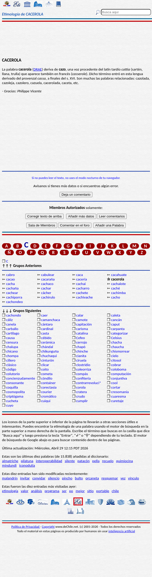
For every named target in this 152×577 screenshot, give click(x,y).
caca (79, 274)
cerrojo (81, 342)
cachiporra (14, 297)
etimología (10, 491)
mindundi (9, 465)
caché (115, 288)
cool (114, 383)
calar (79, 315)
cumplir (82, 401)
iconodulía (27, 465)
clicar (45, 365)
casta (45, 333)
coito (45, 369)
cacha (10, 283)
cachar (46, 288)
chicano (12, 351)
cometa (47, 374)
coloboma (118, 369)
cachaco (47, 283)
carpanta (117, 329)
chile (115, 491)
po (71, 491)
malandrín (10, 478)
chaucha (117, 347)
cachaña (12, 288)
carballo (12, 329)
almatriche (10, 461)
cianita (81, 356)
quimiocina (124, 461)
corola (81, 387)
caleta (115, 315)
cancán (116, 320)
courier (46, 392)
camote (82, 320)
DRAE (38, 69)
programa (52, 491)
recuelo (108, 461)
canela (11, 324)
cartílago (12, 333)
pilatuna (27, 461)
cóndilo (46, 378)
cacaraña (48, 279)
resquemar (109, 478)
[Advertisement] (76, 39)
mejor (80, 491)
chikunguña (50, 351)
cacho (115, 297)
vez (122, 478)
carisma (82, 329)
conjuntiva (119, 378)
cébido (46, 338)
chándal (47, 347)
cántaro (47, 324)
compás (82, 374)
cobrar (116, 365)
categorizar (119, 333)
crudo (80, 396)
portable (102, 491)
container (48, 383)
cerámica (48, 342)
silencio (54, 478)
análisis (36, 491)
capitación (84, 324)
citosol (116, 360)
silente (70, 461)
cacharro (82, 288)
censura (12, 342)
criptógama (14, 396)
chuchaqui (49, 356)
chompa (12, 356)
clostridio (83, 365)
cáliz (9, 320)
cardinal (47, 329)
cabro (10, 274)
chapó (80, 347)
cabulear (47, 274)
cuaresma (118, 396)
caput (115, 324)
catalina (82, 333)
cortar (115, 387)
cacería (81, 279)
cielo (114, 356)
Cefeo (80, 338)
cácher (46, 293)
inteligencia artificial (121, 531)
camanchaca (50, 320)
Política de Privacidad (25, 526)
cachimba (118, 293)
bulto (79, 478)
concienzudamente (20, 378)
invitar (25, 478)
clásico (11, 365)
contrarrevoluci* (88, 383)
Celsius (116, 338)
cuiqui (45, 401)
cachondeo (14, 302)
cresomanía (120, 392)
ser (64, 491)
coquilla (12, 387)
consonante (15, 383)
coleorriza (83, 369)
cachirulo (48, 297)
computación (121, 374)
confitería (83, 378)
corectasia (49, 387)
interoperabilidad (49, 461)
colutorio (13, 374)
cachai (81, 283)
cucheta (12, 401)
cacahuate (119, 274)
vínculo (133, 478)
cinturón (47, 360)
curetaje (117, 401)
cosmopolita (15, 392)
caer (44, 315)
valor (24, 491)
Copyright (48, 526)
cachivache (84, 297)
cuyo (9, 405)
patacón (83, 461)
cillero (10, 360)
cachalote (118, 283)
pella (95, 461)
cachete (82, 293)
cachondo (13, 315)
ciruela (81, 360)
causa (10, 338)
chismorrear (120, 351)
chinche (82, 351)
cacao (10, 279)
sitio (90, 491)
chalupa (12, 347)
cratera (81, 392)
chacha (116, 342)
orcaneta (92, 478)
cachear (12, 293)
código (11, 369)
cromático (48, 396)
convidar (38, 478)
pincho (67, 478)
